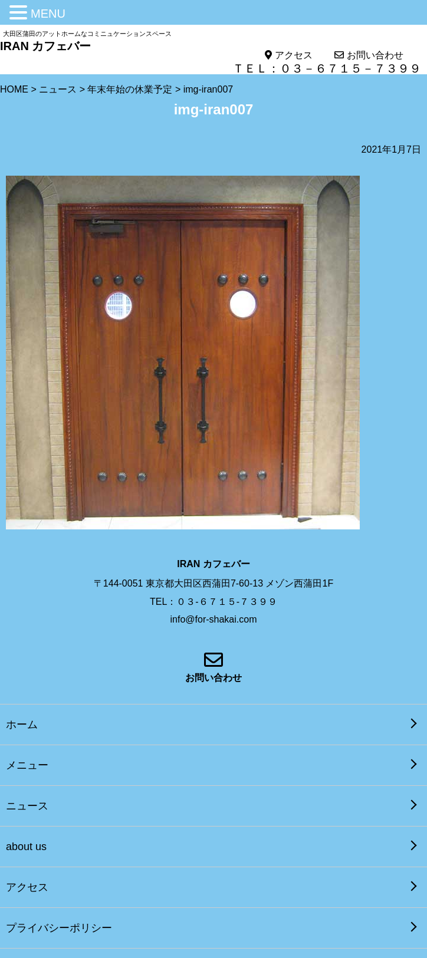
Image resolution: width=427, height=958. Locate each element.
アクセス (288, 55)
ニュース (27, 806)
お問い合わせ (368, 55)
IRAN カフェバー (45, 46)
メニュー (27, 765)
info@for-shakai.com (213, 619)
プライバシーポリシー (59, 928)
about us (26, 846)
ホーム (22, 724)
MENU (48, 13)
